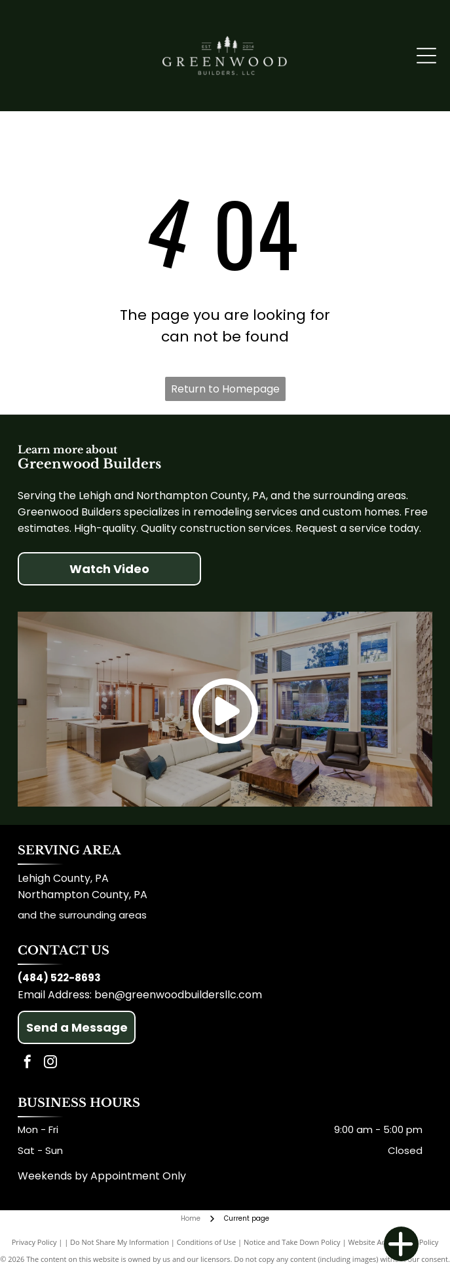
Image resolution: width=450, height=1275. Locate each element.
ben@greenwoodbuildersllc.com (178, 994)
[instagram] (50, 1063)
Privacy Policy (34, 1242)
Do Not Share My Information (119, 1242)
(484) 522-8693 (59, 978)
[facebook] (27, 1063)
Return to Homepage (225, 388)
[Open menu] (426, 55)
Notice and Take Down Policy (292, 1242)
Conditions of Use (206, 1242)
